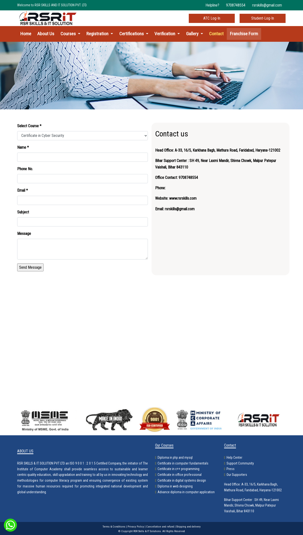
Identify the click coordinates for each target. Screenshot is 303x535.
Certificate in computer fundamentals (183, 463)
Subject (23, 212)
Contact (216, 33)
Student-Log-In (262, 18)
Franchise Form (244, 33)
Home (25, 33)
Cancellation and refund (160, 526)
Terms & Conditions (114, 526)
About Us (45, 33)
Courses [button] (69, 33)
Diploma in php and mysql (175, 457)
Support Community (240, 463)
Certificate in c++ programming (178, 469)
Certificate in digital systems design (182, 480)
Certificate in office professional (180, 475)
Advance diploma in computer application (186, 492)
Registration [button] (97, 33)
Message (24, 233)
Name (23, 147)
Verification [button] (165, 33)
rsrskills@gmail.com (267, 5)
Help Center (234, 457)
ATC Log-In (211, 18)
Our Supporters (237, 475)
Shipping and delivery (188, 526)
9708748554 (235, 5)
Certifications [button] (132, 33)
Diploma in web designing (175, 486)
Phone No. (25, 169)
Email (22, 190)
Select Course (29, 126)
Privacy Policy (136, 526)
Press (231, 469)
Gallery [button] (192, 33)
